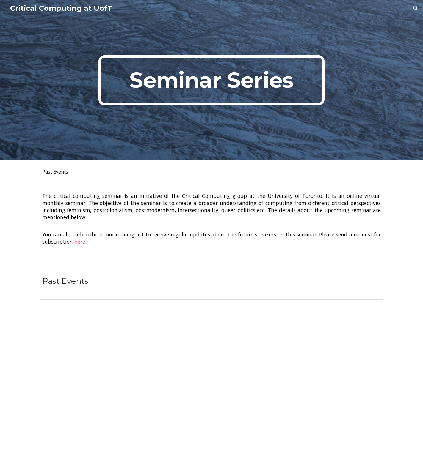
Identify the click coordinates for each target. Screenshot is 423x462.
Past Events (55, 171)
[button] (416, 8)
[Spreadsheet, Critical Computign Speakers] (211, 382)
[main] (211, 80)
